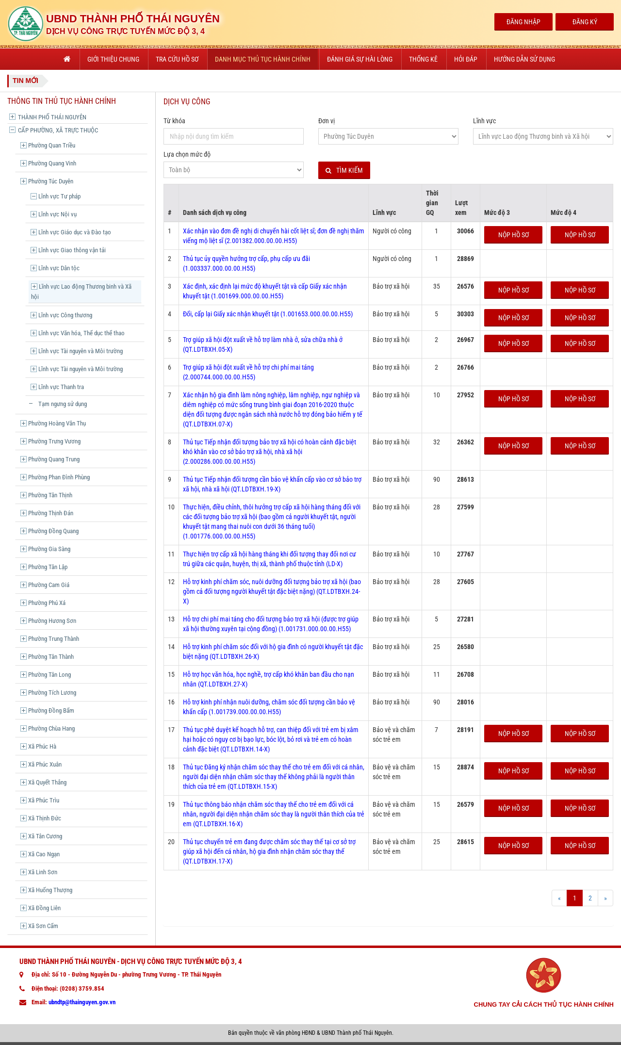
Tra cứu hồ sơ (177, 59)
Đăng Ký (584, 22)
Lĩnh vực (484, 121)
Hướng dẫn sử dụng (524, 59)
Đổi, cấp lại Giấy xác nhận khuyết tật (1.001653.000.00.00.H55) (268, 314)
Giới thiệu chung (113, 59)
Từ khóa (174, 121)
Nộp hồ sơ (513, 235)
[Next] (605, 898)
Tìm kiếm (344, 170)
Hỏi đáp (465, 59)
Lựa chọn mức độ (187, 154)
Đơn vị (326, 121)
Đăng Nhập (523, 22)
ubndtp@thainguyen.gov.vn (82, 1002)
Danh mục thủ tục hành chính (262, 59)
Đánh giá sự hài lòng (359, 59)
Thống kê (423, 59)
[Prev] (559, 898)
